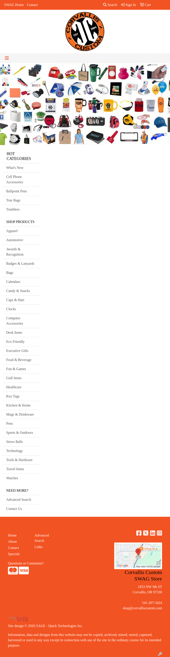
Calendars (13, 282)
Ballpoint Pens (16, 191)
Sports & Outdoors (19, 432)
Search (110, 5)
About (12, 541)
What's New (14, 168)
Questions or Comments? (26, 563)
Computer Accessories (14, 320)
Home (12, 535)
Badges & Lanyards (20, 263)
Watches (12, 478)
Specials (14, 554)
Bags (9, 272)
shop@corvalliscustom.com (142, 608)
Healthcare (13, 387)
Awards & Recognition (14, 251)
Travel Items (15, 469)
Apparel (12, 231)
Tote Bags (13, 200)
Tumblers (13, 209)
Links (38, 547)
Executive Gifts (17, 351)
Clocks (11, 309)
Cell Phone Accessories (14, 179)
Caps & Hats (15, 300)
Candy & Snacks (18, 291)
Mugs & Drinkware (20, 414)
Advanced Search (18, 499)
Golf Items (13, 378)
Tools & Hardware (19, 460)
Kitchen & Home (18, 405)
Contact (32, 5)
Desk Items (14, 332)
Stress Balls (14, 442)
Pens (9, 423)
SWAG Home (14, 5)
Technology (14, 451)
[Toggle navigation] (7, 58)
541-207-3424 (152, 603)
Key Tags (12, 396)
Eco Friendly (15, 341)
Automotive (14, 240)
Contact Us (14, 509)
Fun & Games (16, 369)
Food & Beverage (18, 360)
